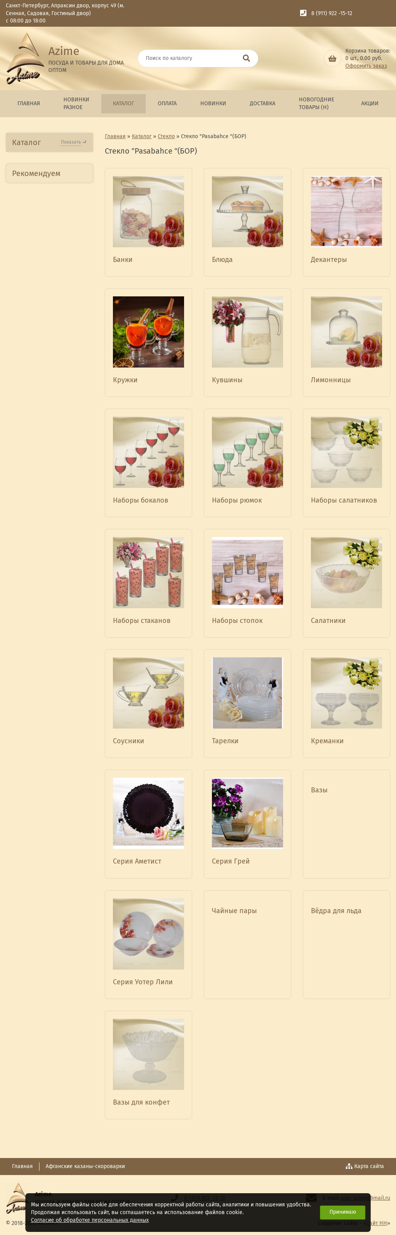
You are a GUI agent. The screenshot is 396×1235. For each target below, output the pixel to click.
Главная (28, 103)
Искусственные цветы (48, 650)
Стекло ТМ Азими (41, 468)
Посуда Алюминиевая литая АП (48, 291)
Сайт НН (376, 1223)
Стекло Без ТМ (38, 482)
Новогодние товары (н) (316, 103)
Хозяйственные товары (39, 731)
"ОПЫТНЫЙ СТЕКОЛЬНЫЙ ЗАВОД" (47, 515)
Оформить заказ (366, 66)
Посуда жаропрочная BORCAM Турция (47, 551)
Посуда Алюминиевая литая (48, 240)
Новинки (213, 103)
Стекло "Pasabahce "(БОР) (46, 572)
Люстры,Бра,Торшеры (49, 709)
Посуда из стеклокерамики (41, 401)
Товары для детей (43, 912)
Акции (370, 103)
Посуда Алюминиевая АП (48, 265)
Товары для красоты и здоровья (49, 781)
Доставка (262, 103)
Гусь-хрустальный (43, 454)
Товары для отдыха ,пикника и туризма (45, 824)
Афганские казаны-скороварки (85, 1166)
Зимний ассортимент (47, 862)
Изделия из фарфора (48, 422)
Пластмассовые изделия (39, 358)
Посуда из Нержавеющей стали (47, 316)
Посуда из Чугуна (42, 617)
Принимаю (342, 1212)
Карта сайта (365, 1166)
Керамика (31, 379)
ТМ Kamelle (33, 667)
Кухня (25, 878)
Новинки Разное (76, 103)
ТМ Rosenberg (37, 497)
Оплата (167, 103)
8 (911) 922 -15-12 (331, 13)
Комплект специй (42, 844)
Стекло (25, 438)
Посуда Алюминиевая (48, 218)
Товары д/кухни (40, 337)
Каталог (123, 103)
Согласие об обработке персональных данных (90, 1220)
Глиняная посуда (41, 634)
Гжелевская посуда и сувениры (47, 688)
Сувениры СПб (37, 802)
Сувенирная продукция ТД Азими (46, 756)
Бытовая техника (41, 202)
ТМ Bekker (33, 532)
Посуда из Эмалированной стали (49, 596)
